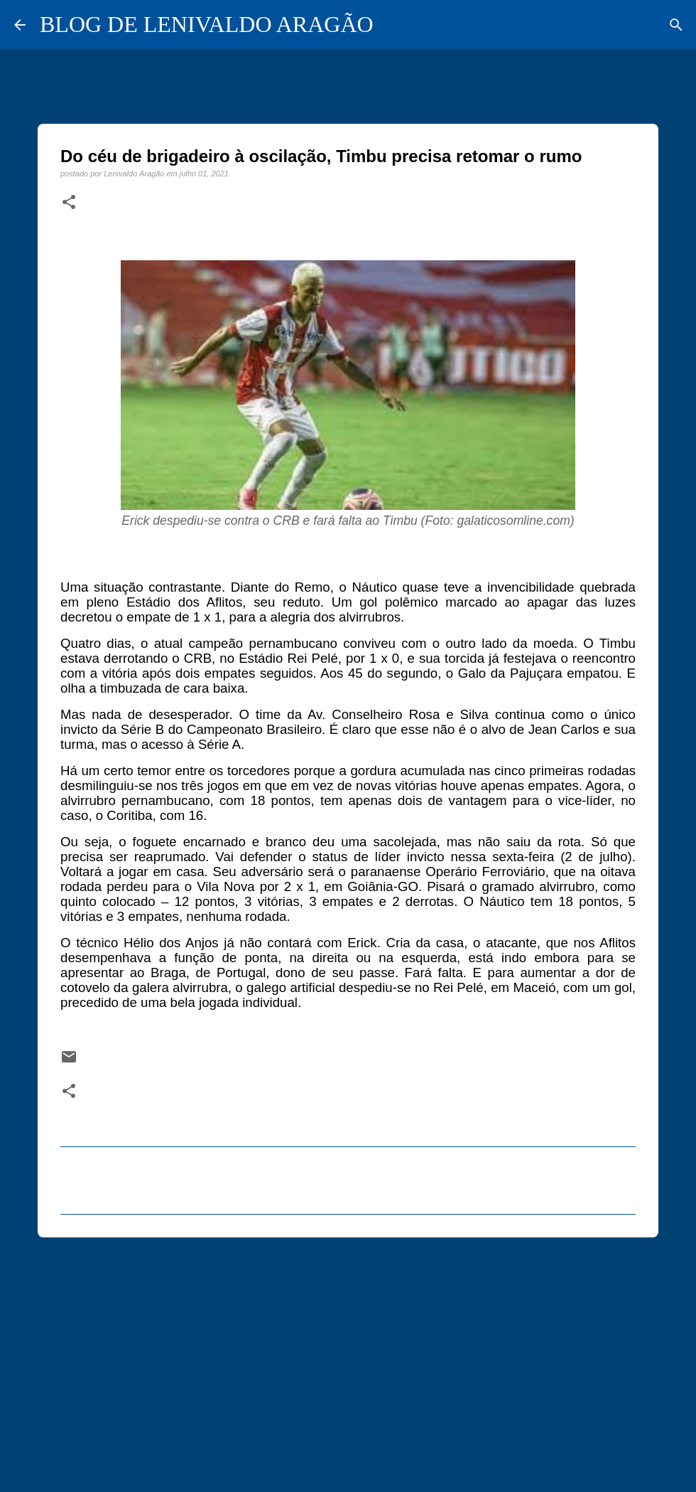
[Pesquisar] (676, 25)
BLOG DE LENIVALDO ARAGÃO (207, 24)
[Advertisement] (348, 1358)
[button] (68, 202)
